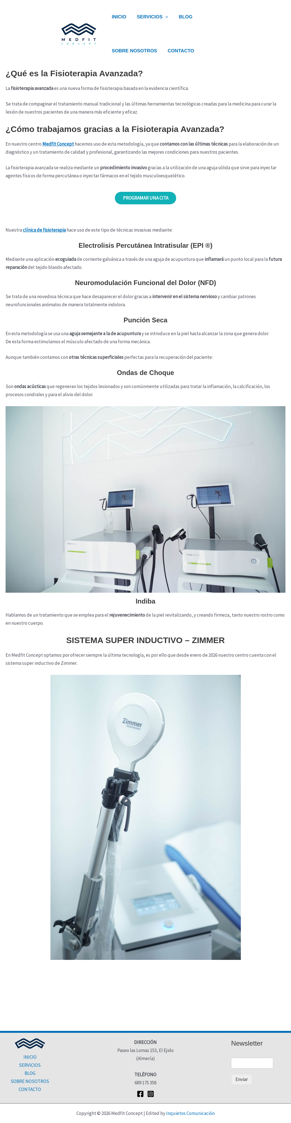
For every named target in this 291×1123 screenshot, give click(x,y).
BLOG (183, 16)
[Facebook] (140, 1093)
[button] (163, 17)
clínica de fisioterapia (44, 230)
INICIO (118, 16)
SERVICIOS (150, 17)
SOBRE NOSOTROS (133, 50)
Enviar (242, 1079)
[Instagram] (150, 1093)
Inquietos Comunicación (190, 1113)
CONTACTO (179, 50)
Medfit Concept (58, 144)
